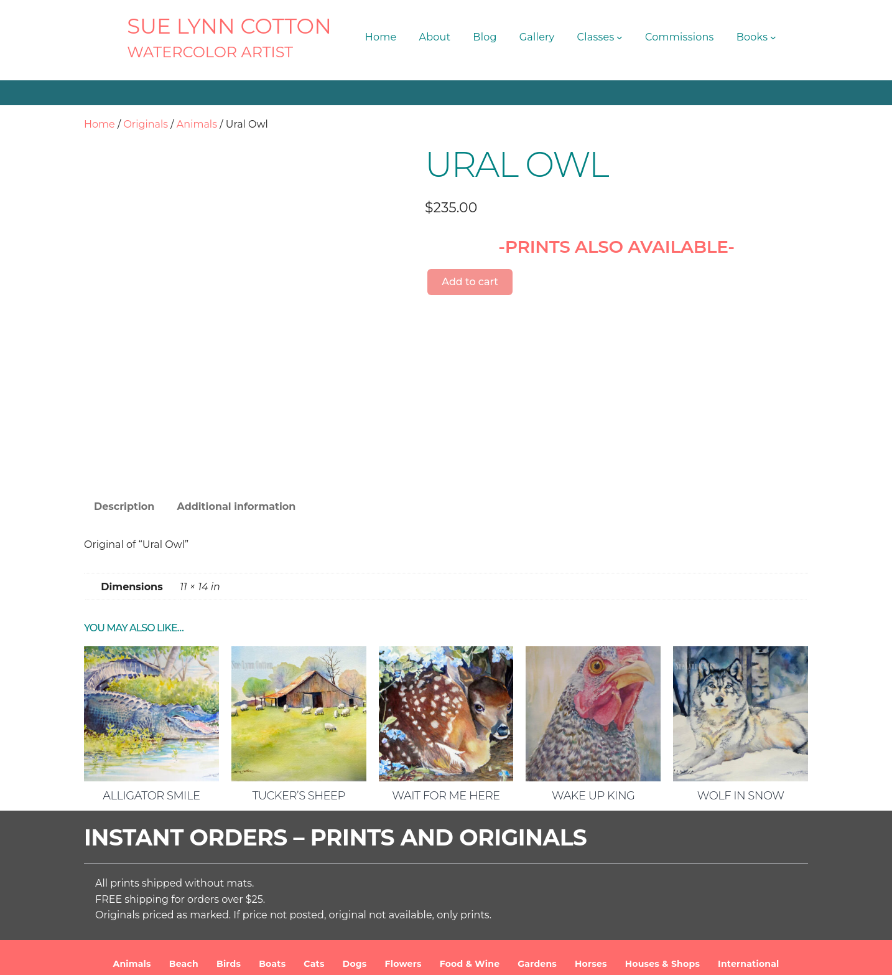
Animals (197, 124)
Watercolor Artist (210, 52)
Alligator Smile (151, 711)
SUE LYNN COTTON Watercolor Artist (327, 955)
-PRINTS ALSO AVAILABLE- (616, 246)
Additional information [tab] (236, 422)
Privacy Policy (662, 955)
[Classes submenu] (619, 37)
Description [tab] (124, 422)
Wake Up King (593, 711)
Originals (145, 124)
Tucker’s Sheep (298, 711)
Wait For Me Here (445, 711)
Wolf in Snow (740, 711)
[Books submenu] (773, 37)
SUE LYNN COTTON (229, 26)
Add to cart (470, 282)
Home (99, 124)
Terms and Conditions (572, 955)
